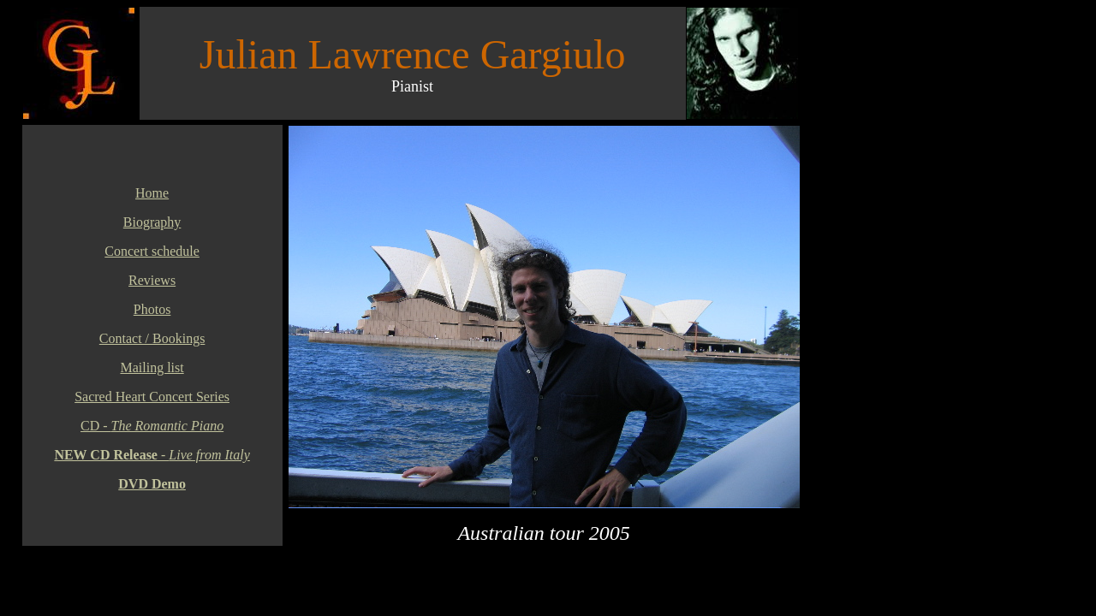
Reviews (152, 280)
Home (152, 193)
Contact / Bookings (152, 338)
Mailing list (151, 367)
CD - (151, 425)
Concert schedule (152, 251)
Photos (152, 309)
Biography (152, 222)
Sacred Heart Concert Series (151, 396)
